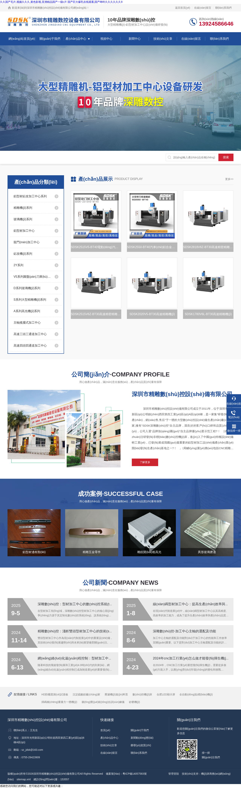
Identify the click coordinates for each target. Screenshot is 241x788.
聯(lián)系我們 (223, 7)
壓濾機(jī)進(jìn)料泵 (116, 694)
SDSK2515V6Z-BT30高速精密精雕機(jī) (96, 314)
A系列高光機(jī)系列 (27, 311)
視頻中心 (106, 38)
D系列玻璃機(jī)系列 (27, 288)
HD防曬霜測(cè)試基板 (54, 694)
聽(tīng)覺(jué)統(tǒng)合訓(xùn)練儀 (103, 701)
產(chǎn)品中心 (76, 38)
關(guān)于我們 (50, 38)
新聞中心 (135, 38)
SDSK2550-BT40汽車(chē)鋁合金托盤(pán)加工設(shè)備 (152, 247)
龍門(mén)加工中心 (27, 242)
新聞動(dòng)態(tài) (142, 737)
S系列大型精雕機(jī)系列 (30, 299)
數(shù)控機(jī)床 (142, 694)
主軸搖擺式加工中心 (27, 322)
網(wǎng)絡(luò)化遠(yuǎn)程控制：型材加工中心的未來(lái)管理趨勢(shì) (93, 658)
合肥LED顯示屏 (166, 694)
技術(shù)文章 (162, 38)
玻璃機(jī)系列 (23, 219)
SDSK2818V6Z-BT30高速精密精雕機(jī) (208, 247)
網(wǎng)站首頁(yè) (21, 38)
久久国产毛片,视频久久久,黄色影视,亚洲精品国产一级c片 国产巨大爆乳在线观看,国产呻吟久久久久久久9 (61, 1)
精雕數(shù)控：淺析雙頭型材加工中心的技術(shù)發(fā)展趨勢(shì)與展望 (94, 631)
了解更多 (145, 462)
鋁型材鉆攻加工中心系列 (30, 196)
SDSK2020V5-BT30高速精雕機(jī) (152, 314)
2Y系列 (18, 265)
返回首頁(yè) (182, 7)
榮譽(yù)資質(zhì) (141, 745)
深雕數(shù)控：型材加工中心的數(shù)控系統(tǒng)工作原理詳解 (87, 604)
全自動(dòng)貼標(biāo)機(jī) (196, 694)
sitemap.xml (24, 779)
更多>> (229, 179)
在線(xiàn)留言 (202, 7)
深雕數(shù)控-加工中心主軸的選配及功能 (184, 631)
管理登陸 (173, 773)
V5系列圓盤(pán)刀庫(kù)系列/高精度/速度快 (32, 276)
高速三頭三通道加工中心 (30, 334)
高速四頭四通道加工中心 (30, 345)
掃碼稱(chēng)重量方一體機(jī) (59, 701)
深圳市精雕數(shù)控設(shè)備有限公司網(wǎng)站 (57, 7)
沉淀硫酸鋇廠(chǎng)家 (86, 694)
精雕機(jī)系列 (23, 207)
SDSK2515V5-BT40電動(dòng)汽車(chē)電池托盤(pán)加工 (96, 247)
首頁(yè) (105, 730)
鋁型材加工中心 (24, 230)
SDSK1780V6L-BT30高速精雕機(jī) (208, 314)
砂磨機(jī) (134, 701)
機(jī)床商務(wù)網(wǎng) (216, 773)
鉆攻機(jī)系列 (23, 253)
